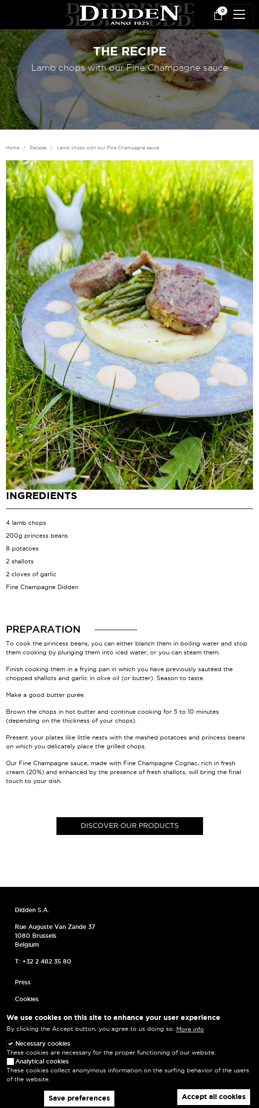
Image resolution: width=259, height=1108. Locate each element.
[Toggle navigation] (239, 14)
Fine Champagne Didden (42, 587)
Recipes (38, 147)
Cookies (27, 999)
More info (190, 1036)
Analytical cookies (42, 1068)
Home (12, 147)
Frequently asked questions (55, 1016)
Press (23, 982)
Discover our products (130, 826)
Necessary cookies (42, 1051)
